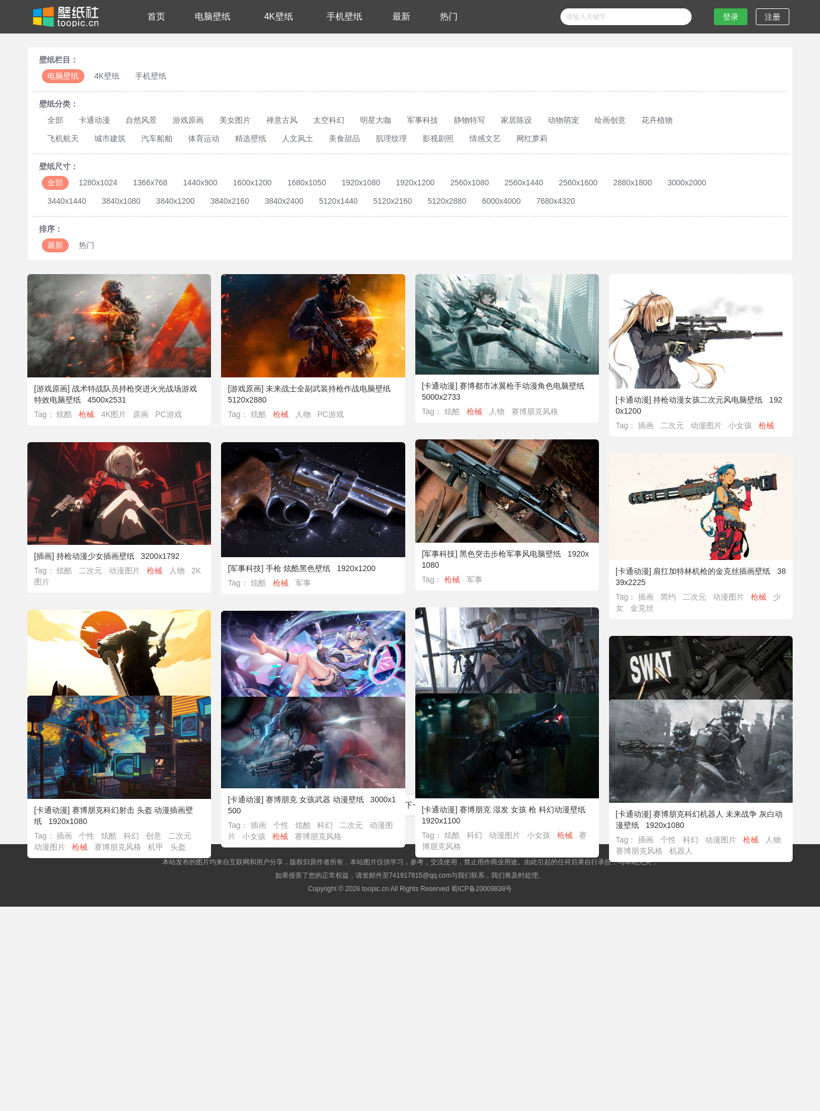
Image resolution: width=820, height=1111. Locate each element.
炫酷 (64, 414)
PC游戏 (168, 414)
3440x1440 (66, 201)
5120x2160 (392, 201)
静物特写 (469, 120)
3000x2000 (687, 182)
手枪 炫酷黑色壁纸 (298, 568)
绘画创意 (610, 120)
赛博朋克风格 (534, 411)
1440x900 (200, 182)
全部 (55, 120)
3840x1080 (121, 201)
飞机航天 (63, 138)
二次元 (672, 425)
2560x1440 (524, 182)
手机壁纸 (344, 16)
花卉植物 (657, 120)
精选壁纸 (250, 138)
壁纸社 (65, 17)
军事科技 (422, 120)
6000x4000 (501, 201)
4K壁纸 (278, 16)
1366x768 (150, 182)
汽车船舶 (156, 138)
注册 (772, 16)
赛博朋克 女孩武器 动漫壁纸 (311, 801)
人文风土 (297, 138)
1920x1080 (361, 182)
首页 (156, 16)
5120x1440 (338, 201)
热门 (449, 16)
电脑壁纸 (213, 16)
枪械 (86, 414)
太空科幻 (328, 120)
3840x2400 (284, 201)
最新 (401, 16)
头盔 (184, 848)
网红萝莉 (532, 138)
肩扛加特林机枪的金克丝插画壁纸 (711, 571)
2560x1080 (469, 182)
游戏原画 (188, 120)
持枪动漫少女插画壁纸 (95, 556)
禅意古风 (282, 120)
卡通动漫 (94, 120)
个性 (93, 837)
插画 (646, 425)
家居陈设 (516, 120)
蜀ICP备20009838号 (481, 889)
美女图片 (235, 120)
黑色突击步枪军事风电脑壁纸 (510, 553)
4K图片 (113, 414)
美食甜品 (344, 138)
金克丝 (642, 608)
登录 (731, 16)
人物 (303, 414)
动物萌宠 (563, 120)
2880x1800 (632, 182)
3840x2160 (229, 201)
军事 (474, 579)
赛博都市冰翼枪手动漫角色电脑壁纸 (521, 385)
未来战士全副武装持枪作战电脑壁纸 (328, 388)
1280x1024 (98, 182)
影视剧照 (438, 138)
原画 (140, 414)
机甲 (162, 848)
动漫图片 (706, 425)
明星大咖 (375, 120)
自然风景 (141, 120)
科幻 (471, 836)
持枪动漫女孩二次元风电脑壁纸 (708, 399)
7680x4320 (555, 201)
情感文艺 (485, 138)
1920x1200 (415, 182)
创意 (160, 837)
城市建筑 (110, 138)
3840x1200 (175, 201)
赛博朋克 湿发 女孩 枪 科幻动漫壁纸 (519, 811)
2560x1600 (578, 182)
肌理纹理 (391, 138)
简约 (668, 596)
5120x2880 (447, 201)
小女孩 (740, 425)
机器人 (681, 853)
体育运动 (203, 138)
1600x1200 (252, 182)
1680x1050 (306, 182)
